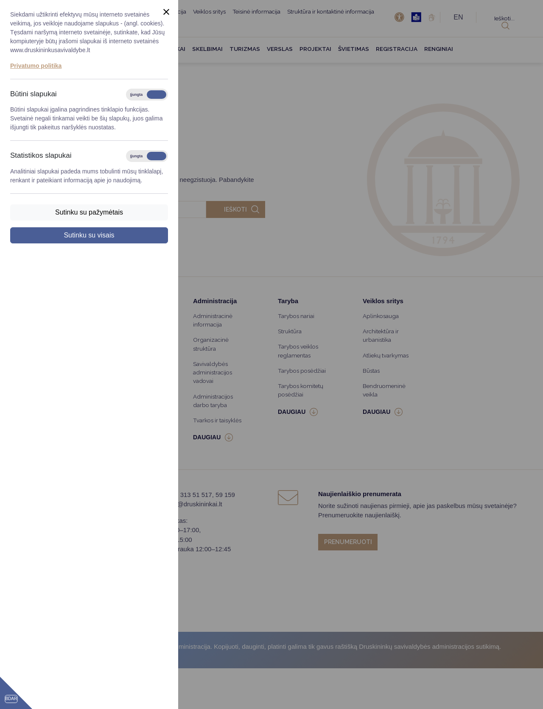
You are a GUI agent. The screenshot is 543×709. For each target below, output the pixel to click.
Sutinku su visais (89, 235)
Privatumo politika (36, 65)
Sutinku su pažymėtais (89, 212)
